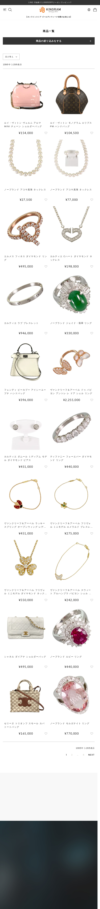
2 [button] (72, 754)
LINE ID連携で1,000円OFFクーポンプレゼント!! (50, 2)
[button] (91, 755)
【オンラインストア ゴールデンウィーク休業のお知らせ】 (49, 17)
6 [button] (83, 754)
